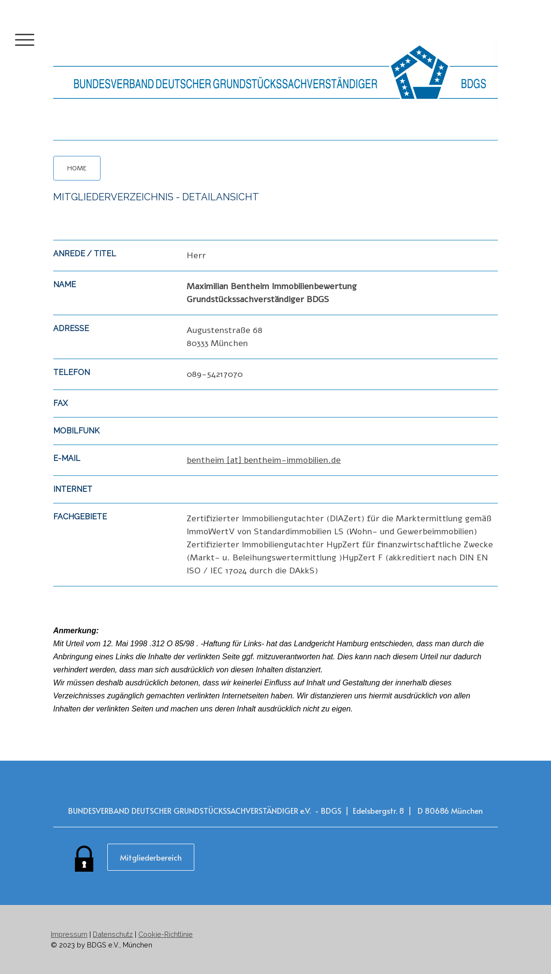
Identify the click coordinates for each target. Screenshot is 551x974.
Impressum (69, 934)
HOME (77, 168)
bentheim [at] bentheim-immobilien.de (264, 460)
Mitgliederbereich (151, 857)
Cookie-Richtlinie (165, 934)
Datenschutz (113, 934)
